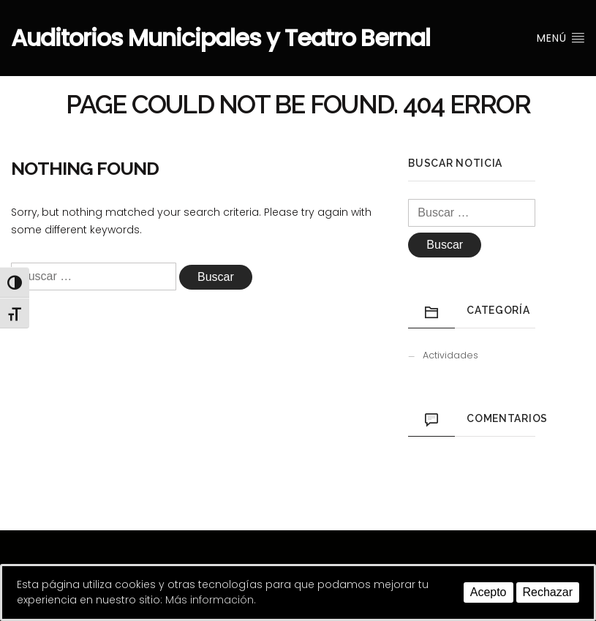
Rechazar (548, 592)
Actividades (450, 355)
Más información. (210, 599)
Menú (561, 38)
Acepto (488, 592)
